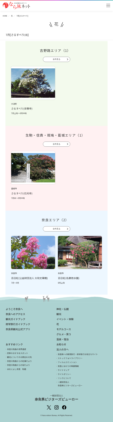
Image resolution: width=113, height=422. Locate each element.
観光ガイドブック (15, 319)
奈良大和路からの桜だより (18, 365)
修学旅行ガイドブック (18, 324)
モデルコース (63, 329)
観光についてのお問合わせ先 (19, 357)
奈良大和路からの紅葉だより (19, 361)
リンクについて (64, 378)
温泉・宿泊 (62, 339)
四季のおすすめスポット (17, 353)
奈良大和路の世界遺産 (16, 349)
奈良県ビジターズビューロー (56, 397)
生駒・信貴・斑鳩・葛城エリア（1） (55, 135)
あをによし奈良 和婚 (16, 369)
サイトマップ (63, 370)
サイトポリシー (64, 374)
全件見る (56, 59)
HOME (5, 16)
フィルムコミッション (67, 362)
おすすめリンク (14, 344)
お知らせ (61, 344)
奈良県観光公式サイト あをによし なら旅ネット (16, 5)
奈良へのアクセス (15, 314)
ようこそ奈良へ (14, 309)
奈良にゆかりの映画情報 (68, 366)
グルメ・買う (63, 334)
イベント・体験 (65, 319)
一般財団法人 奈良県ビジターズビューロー (70, 384)
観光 (58, 314)
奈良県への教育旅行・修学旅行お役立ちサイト (78, 354)
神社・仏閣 (62, 309)
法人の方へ (62, 349)
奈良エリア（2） (55, 219)
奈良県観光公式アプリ (18, 329)
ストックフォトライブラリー (70, 358)
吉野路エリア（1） (55, 50)
